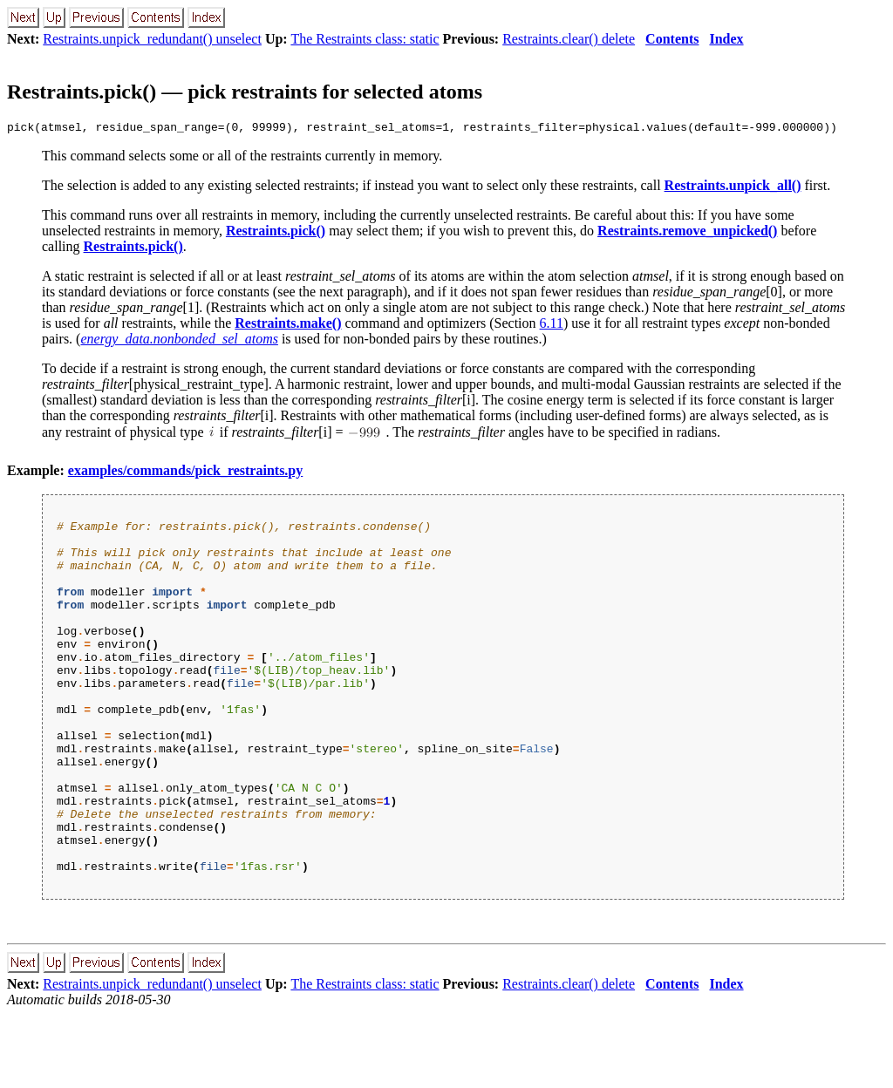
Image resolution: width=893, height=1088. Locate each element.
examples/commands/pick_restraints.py (185, 473)
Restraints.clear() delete (568, 38)
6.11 (551, 325)
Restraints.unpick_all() (733, 187)
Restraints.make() (288, 325)
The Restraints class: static (364, 38)
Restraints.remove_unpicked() (687, 233)
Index (726, 38)
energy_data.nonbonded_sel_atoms (178, 341)
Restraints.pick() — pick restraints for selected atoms (244, 91)
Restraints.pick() (275, 233)
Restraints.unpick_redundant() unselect (152, 38)
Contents (672, 38)
